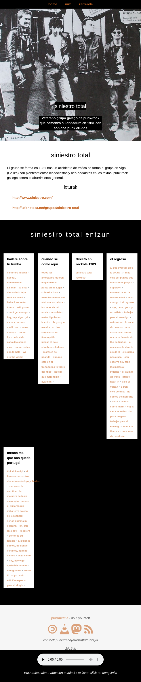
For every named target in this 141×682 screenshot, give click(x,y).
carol (115, 401)
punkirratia (59, 618)
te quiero (25, 531)
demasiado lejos (17, 292)
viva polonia (117, 391)
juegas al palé (49, 342)
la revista (56, 312)
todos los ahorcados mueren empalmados (52, 277)
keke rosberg (15, 516)
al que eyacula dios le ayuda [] (121, 347)
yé (26, 317)
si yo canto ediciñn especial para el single (16, 580)
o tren (124, 386)
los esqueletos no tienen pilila (50, 332)
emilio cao (13, 327)
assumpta (13, 501)
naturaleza (116, 322)
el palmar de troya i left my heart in (121, 376)
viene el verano (16, 322)
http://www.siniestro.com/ (32, 197)
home (52, 4)
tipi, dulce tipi (15, 471)
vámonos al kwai (17, 272)
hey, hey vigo (15, 317)
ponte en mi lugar (51, 287)
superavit (115, 287)
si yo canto (24, 555)
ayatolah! (46, 381)
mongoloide (14, 570)
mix (68, 4)
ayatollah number (17, 565)
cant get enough (18, 312)
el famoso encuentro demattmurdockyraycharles (23, 476)
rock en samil (15, 297)
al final (23, 287)
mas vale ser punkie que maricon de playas (121, 277)
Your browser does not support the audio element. (70, 659)
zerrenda (86, 4)
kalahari (12, 287)
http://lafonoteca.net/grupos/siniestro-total (45, 208)
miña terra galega (17, 511)
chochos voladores (52, 347)
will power (23, 307)
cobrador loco (49, 292)
